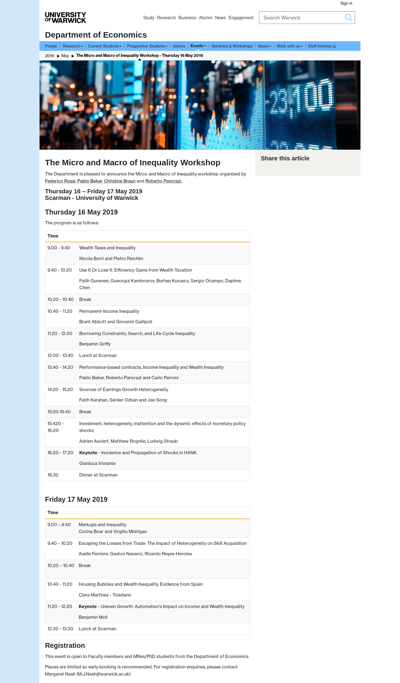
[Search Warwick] (307, 17)
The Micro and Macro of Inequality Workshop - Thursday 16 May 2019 (139, 55)
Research (166, 17)
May (65, 55)
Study (148, 17)
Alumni (205, 17)
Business (187, 17)
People (51, 46)
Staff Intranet (322, 45)
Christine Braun (120, 181)
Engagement (241, 17)
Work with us (288, 46)
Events (197, 45)
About (263, 46)
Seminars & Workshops (232, 46)
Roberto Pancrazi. (163, 181)
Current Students (103, 46)
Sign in (346, 3)
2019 (49, 55)
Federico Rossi (60, 181)
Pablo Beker (89, 181)
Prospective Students (146, 46)
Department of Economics (96, 34)
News (220, 17)
